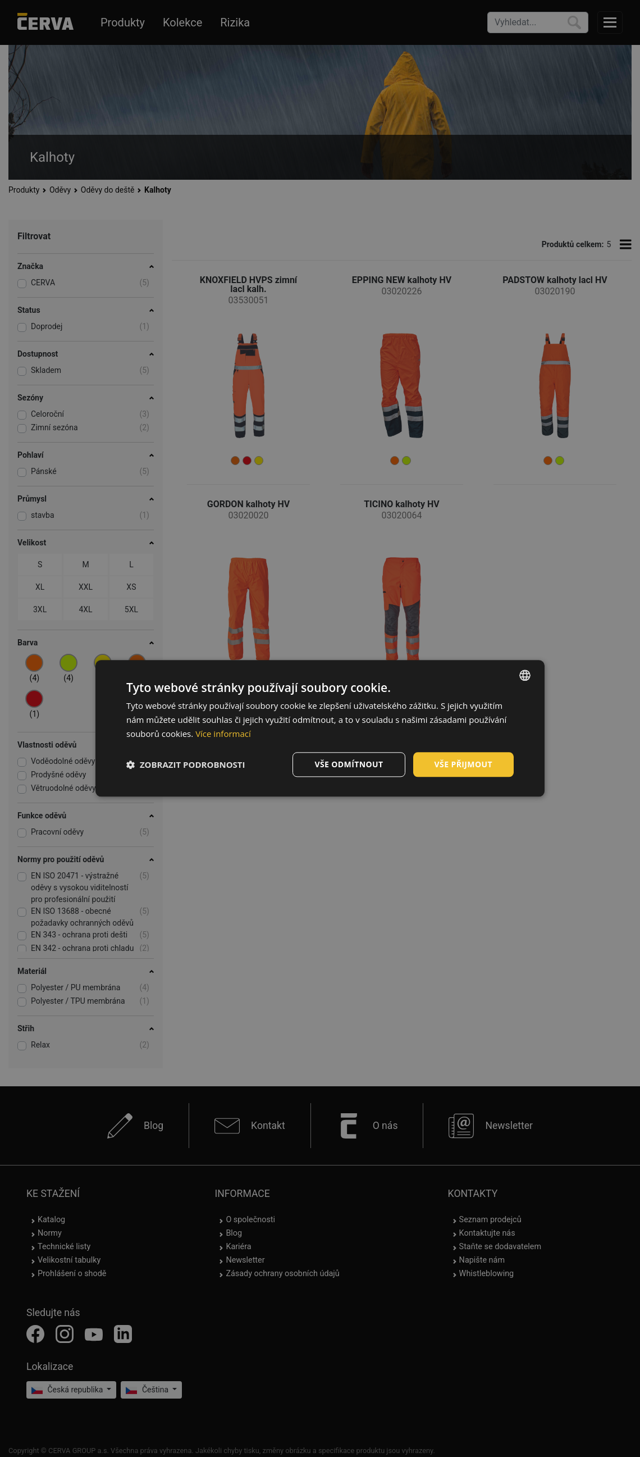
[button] (185, 764)
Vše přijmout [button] (463, 764)
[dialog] (320, 728)
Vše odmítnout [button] (348, 764)
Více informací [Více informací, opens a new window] (223, 733)
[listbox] (525, 675)
